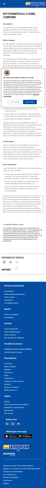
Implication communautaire (14, 407)
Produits (8, 324)
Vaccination (8, 300)
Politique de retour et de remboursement (18, 466)
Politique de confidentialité (13, 472)
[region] (23, 87)
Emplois (7, 402)
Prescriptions (9, 291)
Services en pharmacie (14, 286)
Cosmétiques (9, 317)
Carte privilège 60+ (11, 329)
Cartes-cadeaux (10, 335)
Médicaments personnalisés (14, 294)
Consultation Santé (11, 303)
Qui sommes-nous (9, 475)
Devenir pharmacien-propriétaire (16, 404)
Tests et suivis (9, 297)
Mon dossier (8, 413)
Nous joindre (9, 410)
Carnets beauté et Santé (13, 352)
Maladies (7, 369)
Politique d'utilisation (10, 477)
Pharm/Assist (10, 358)
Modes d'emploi (10, 367)
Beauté (7, 309)
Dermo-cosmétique (11, 314)
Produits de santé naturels (14, 381)
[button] (4, 262)
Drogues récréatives (11, 387)
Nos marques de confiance (14, 338)
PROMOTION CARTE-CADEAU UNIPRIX (17, 349)
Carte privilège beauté (12, 332)
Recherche (8, 364)
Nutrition (7, 384)
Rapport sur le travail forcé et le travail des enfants (22, 469)
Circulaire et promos (13, 344)
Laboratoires (9, 378)
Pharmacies (7, 480)
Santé (6, 375)
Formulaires (8, 372)
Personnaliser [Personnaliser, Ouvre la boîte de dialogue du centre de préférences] (15, 102)
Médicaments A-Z (10, 390)
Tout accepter (30, 102)
